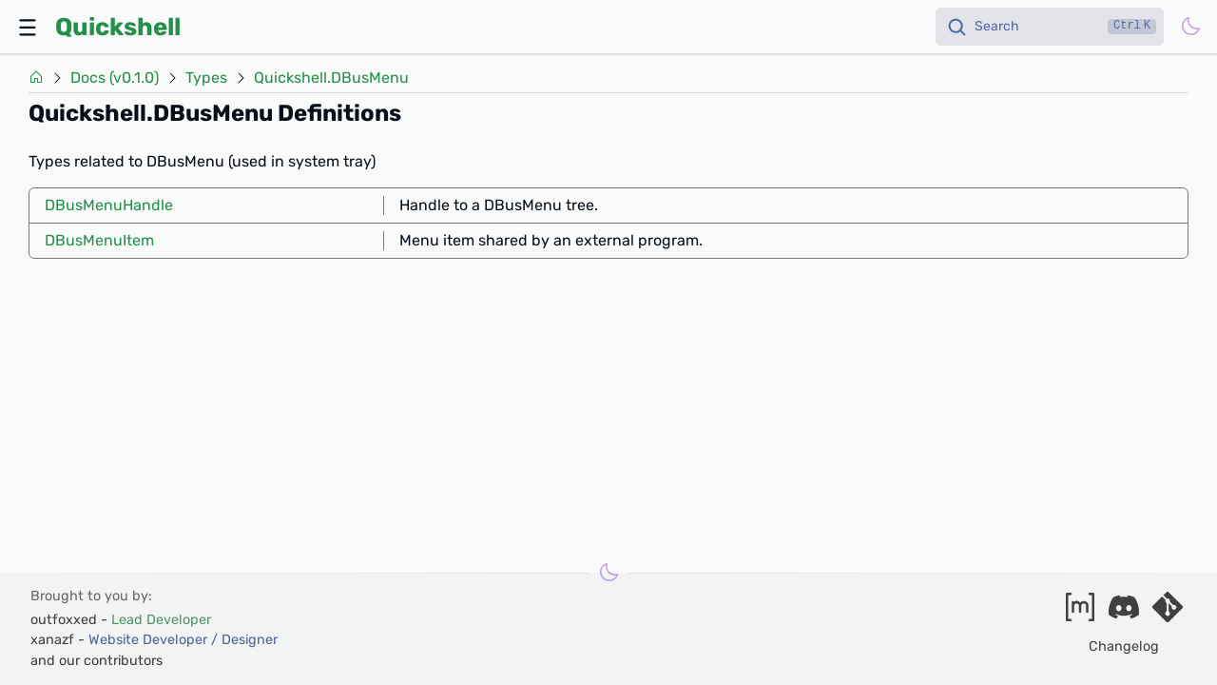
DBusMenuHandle (109, 205)
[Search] (1050, 27)
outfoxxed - (120, 620)
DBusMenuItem (99, 240)
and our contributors (96, 661)
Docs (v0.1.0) (114, 78)
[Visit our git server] (1168, 613)
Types (206, 78)
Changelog (1124, 646)
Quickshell (118, 26)
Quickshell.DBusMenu (331, 78)
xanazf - (154, 640)
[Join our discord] (1124, 613)
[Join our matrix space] (1080, 613)
